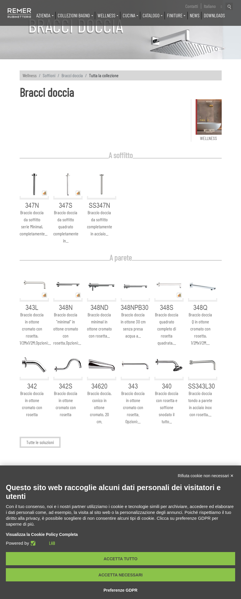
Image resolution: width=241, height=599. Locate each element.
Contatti (191, 6)
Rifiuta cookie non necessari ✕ (206, 475)
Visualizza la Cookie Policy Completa (42, 534)
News (194, 15)
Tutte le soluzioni (40, 442)
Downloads (214, 15)
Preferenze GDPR (121, 590)
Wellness (30, 75)
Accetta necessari (120, 575)
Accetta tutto (121, 558)
